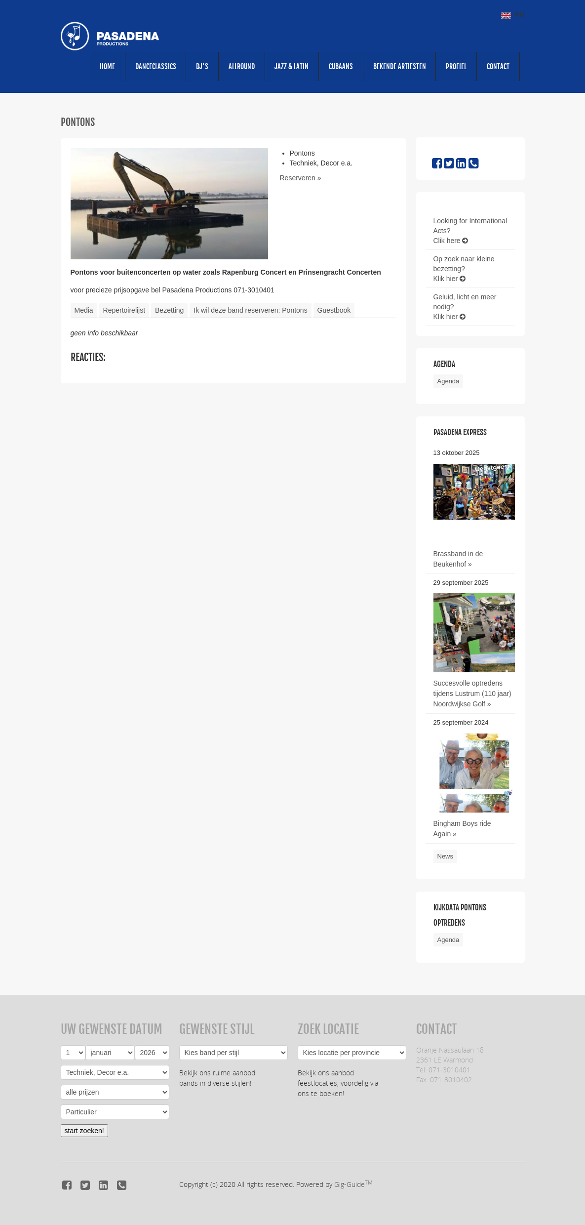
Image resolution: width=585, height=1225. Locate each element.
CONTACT (498, 66)
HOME (106, 66)
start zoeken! (84, 1129)
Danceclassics (154, 66)
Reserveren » (300, 178)
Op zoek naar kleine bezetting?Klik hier (464, 269)
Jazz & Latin (291, 66)
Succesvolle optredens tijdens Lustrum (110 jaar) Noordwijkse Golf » (472, 693)
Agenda (448, 381)
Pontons (78, 123)
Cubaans (340, 66)
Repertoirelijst (124, 311)
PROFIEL (456, 66)
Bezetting (169, 311)
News (445, 855)
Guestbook (334, 311)
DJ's (201, 66)
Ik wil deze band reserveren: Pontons (250, 311)
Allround (241, 66)
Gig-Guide (353, 1182)
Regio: (352, 1051)
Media (84, 311)
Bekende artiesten (399, 66)
